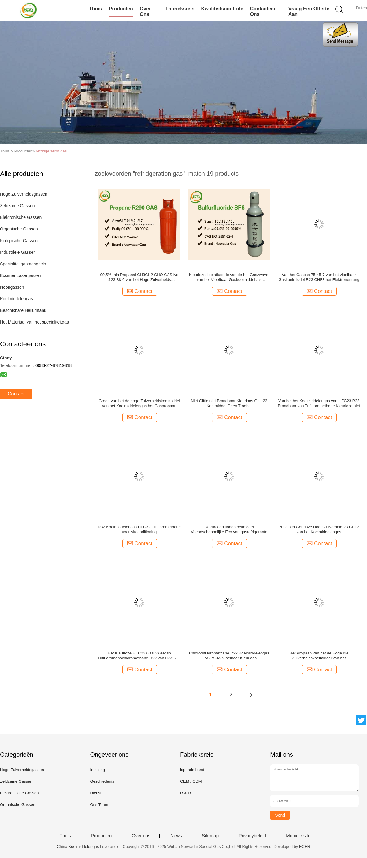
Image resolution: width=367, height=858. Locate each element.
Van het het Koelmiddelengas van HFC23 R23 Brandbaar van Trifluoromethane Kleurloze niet (319, 403)
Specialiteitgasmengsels (23, 263)
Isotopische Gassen (19, 240)
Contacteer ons (263, 11)
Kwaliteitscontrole (222, 8)
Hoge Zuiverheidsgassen (23, 194)
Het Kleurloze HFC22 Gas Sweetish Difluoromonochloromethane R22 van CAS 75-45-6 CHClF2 (139, 656)
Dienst (95, 793)
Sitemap (210, 836)
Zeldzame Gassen (17, 205)
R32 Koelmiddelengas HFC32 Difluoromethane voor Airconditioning (139, 529)
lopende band (192, 769)
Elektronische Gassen (21, 217)
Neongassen (12, 287)
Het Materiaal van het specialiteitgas (34, 322)
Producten (121, 8)
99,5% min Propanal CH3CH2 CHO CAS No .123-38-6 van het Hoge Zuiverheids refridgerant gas (139, 277)
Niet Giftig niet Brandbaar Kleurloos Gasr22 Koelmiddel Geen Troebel (229, 403)
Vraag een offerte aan (308, 11)
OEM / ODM (191, 781)
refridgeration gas (51, 151)
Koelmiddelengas (16, 298)
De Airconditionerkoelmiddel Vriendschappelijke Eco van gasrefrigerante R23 (229, 529)
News (176, 836)
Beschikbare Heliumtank (23, 310)
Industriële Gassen (18, 252)
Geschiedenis (102, 781)
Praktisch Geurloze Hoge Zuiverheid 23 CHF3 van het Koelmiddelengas (319, 529)
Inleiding (97, 769)
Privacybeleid (252, 836)
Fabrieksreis (179, 8)
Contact (16, 393)
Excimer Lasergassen (20, 275)
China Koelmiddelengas (78, 846)
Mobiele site (298, 836)
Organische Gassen (19, 229)
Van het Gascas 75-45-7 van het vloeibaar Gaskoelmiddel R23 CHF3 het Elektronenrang (319, 277)
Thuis (95, 8)
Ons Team (99, 804)
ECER (304, 846)
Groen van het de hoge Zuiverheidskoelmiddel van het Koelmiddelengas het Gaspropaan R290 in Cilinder (139, 403)
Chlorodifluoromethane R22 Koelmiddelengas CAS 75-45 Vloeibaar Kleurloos (229, 655)
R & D (185, 793)
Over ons (145, 11)
